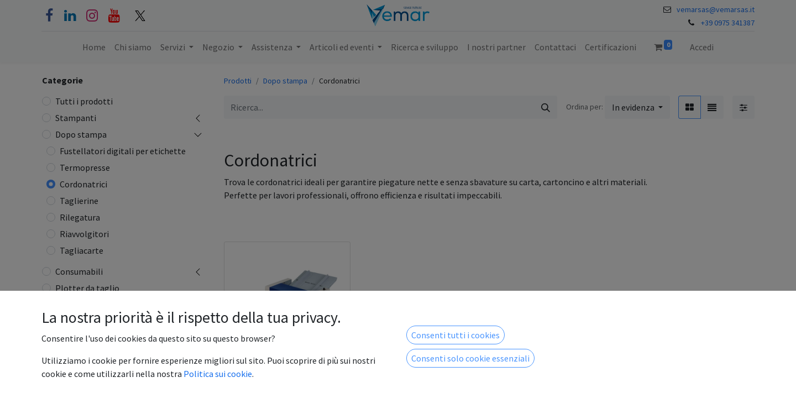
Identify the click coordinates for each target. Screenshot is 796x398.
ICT (62, 370)
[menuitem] (94, 47)
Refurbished (78, 321)
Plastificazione (84, 337)
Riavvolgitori (84, 233)
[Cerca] (545, 107)
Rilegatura (80, 217)
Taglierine (79, 200)
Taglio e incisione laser (98, 354)
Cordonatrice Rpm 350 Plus (280, 377)
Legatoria (73, 304)
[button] (637, 107)
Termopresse (85, 167)
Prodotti (238, 81)
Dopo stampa (81, 134)
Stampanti (75, 117)
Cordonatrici (83, 184)
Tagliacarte (81, 250)
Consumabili (79, 271)
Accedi (702, 47)
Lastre (67, 387)
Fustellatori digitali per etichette (123, 150)
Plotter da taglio (87, 288)
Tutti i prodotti (84, 101)
